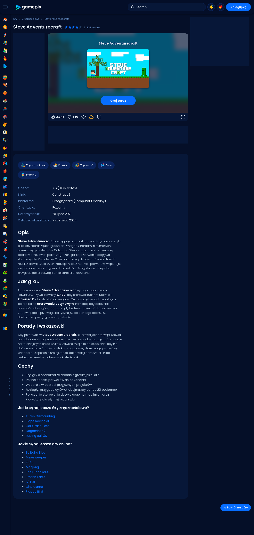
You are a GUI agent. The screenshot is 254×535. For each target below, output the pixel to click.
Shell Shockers (37, 472)
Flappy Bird (34, 491)
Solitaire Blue (35, 452)
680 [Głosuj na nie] (72, 117)
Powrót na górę (236, 507)
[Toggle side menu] (5, 7)
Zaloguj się (238, 7)
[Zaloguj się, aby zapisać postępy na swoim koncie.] (91, 117)
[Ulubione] (83, 117)
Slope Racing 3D (38, 421)
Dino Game (34, 486)
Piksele (60, 165)
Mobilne (28, 174)
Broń (105, 165)
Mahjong (32, 467)
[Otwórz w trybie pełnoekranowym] (183, 117)
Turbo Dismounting (40, 416)
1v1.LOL (30, 482)
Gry (15, 19)
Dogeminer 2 (35, 431)
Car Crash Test (37, 426)
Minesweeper (36, 457)
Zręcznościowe (30, 19)
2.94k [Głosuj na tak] (57, 117)
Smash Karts (35, 477)
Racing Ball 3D (36, 435)
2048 (30, 462)
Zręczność (84, 165)
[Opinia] (99, 117)
